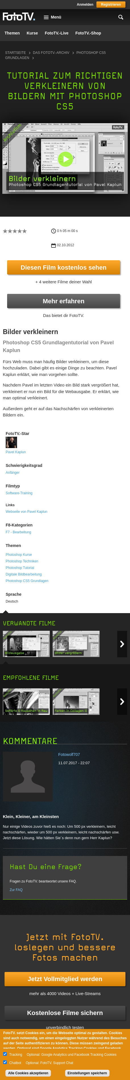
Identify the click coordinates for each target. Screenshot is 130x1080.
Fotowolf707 (69, 754)
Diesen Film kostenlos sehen (64, 267)
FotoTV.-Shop (88, 33)
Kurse (32, 33)
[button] (65, 159)
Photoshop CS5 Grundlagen (27, 581)
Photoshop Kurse (19, 555)
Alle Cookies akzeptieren (28, 1073)
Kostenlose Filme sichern (65, 1012)
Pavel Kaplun (16, 452)
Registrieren (111, 5)
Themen (12, 33)
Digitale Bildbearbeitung (24, 574)
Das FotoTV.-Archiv (51, 53)
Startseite (15, 53)
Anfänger (13, 473)
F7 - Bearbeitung (18, 532)
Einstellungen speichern (87, 1073)
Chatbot (15, 1063)
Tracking (15, 1055)
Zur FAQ (16, 890)
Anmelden (85, 5)
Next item (122, 644)
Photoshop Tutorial (20, 568)
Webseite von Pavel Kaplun (27, 512)
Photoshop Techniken (22, 561)
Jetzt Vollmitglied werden (65, 979)
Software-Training (19, 493)
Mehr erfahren (63, 301)
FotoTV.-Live (57, 33)
